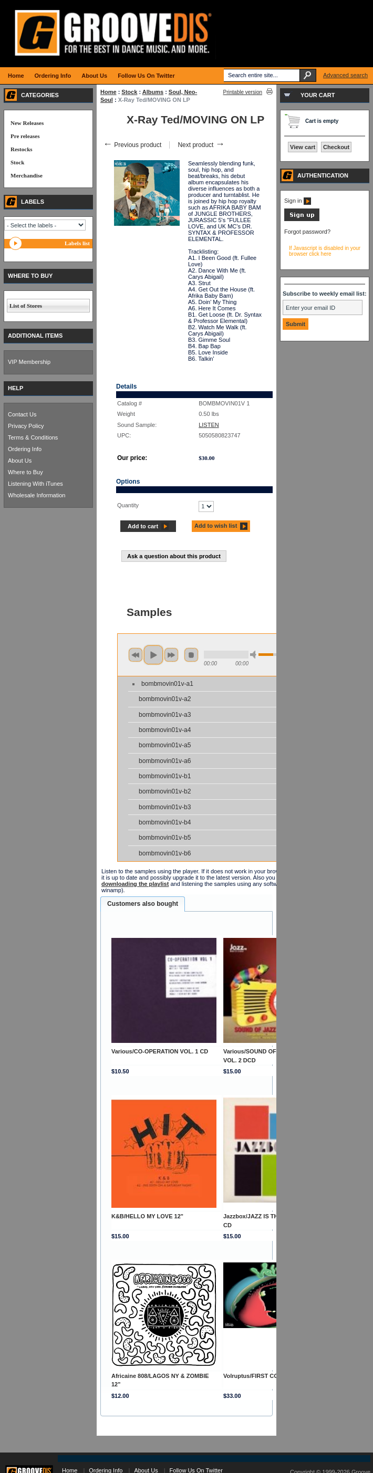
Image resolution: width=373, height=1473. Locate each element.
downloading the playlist (135, 884)
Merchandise (27, 175)
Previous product (132, 145)
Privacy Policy (26, 426)
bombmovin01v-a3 (165, 714)
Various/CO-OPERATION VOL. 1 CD (159, 1051)
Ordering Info (25, 449)
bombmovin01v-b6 (165, 853)
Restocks (22, 149)
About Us (20, 460)
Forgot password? (307, 231)
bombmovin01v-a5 (165, 745)
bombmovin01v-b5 (165, 837)
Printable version (242, 92)
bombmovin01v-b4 (165, 822)
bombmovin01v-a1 (167, 683)
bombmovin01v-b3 (165, 807)
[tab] (142, 904)
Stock (129, 92)
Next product (201, 145)
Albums (152, 92)
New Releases (27, 123)
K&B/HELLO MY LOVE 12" (147, 1216)
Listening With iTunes (35, 483)
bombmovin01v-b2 (165, 791)
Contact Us (22, 414)
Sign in (297, 200)
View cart (302, 147)
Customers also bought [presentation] (142, 903)
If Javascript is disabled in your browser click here (324, 251)
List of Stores (25, 305)
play (153, 654)
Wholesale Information (36, 495)
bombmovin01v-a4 (165, 730)
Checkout (336, 147)
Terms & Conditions (33, 437)
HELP (15, 388)
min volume (255, 655)
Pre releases (25, 136)
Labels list (77, 243)
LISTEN (209, 425)
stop (191, 654)
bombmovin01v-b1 (165, 776)
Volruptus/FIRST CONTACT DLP (266, 1376)
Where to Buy (25, 472)
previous (135, 654)
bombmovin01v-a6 (165, 761)
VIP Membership (29, 362)
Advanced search (345, 75)
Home (108, 92)
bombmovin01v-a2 (165, 699)
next (171, 654)
